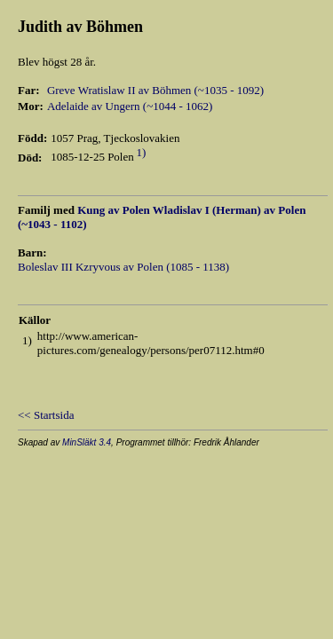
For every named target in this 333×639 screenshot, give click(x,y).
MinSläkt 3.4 (86, 442)
